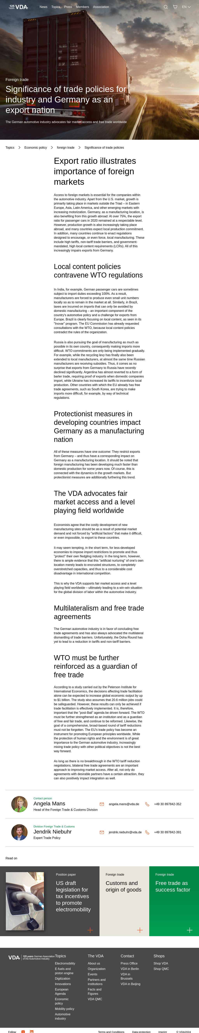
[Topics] (9, 148)
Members (82, 7)
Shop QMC (161, 969)
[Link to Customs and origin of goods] (140, 930)
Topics (55, 7)
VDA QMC (95, 999)
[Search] (165, 7)
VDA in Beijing (130, 984)
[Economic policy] (35, 148)
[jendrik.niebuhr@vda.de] (121, 832)
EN (186, 7)
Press (68, 7)
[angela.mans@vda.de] (121, 804)
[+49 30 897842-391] (166, 832)
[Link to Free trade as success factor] (190, 930)
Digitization (62, 978)
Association (101, 7)
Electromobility (65, 963)
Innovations (63, 984)
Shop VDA (161, 963)
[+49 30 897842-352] (166, 804)
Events (92, 974)
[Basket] (175, 7)
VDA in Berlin (130, 969)
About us (94, 963)
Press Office (129, 963)
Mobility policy (64, 1008)
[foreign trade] (65, 148)
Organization (97, 969)
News (43, 7)
